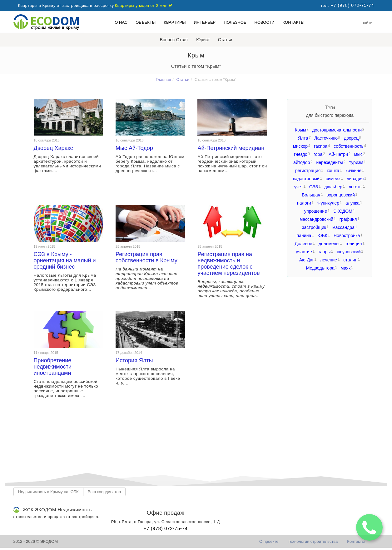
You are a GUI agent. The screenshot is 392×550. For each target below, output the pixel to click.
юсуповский (348, 251)
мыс (358, 154)
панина (304, 235)
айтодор (301, 162)
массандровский (316, 219)
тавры (324, 251)
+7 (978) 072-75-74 (165, 528)
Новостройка (347, 235)
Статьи (225, 39)
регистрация (307, 170)
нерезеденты (329, 162)
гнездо (300, 154)
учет (298, 186)
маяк (345, 267)
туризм (356, 162)
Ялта (303, 138)
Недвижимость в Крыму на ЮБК (48, 491)
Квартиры (175, 22)
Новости (265, 22)
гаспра (320, 146)
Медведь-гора (320, 267)
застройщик (314, 227)
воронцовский (340, 194)
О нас (121, 22)
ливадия (355, 178)
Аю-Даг (306, 259)
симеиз (333, 178)
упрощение (315, 211)
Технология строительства (313, 541)
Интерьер (205, 22)
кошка (333, 170)
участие (304, 251)
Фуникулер (328, 203)
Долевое (303, 243)
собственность (349, 146)
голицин (353, 243)
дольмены (329, 243)
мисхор (300, 146)
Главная (163, 79)
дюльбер (333, 186)
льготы (355, 186)
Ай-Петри (338, 154)
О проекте (268, 541)
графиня (348, 219)
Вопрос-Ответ (174, 39)
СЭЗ (313, 186)
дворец (351, 138)
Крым (300, 129)
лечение (328, 259)
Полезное (235, 22)
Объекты (146, 22)
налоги (304, 203)
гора (318, 154)
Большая (311, 194)
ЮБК (322, 235)
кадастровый (306, 178)
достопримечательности (337, 129)
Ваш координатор (104, 491)
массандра (343, 227)
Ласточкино (326, 138)
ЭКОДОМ (342, 211)
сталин (350, 259)
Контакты (294, 22)
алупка (352, 203)
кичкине (353, 170)
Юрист (203, 39)
